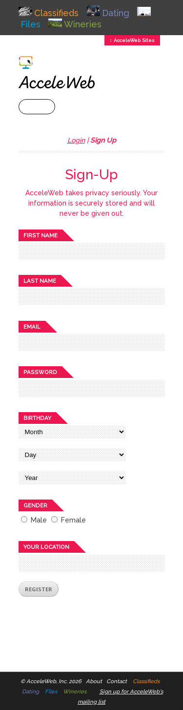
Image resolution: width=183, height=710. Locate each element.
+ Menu (37, 107)
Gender (35, 505)
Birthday (37, 418)
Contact (116, 681)
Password (40, 372)
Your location (46, 546)
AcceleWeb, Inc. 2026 (53, 681)
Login (76, 140)
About (94, 681)
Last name (39, 280)
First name (40, 235)
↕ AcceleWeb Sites (132, 40)
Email (32, 326)
